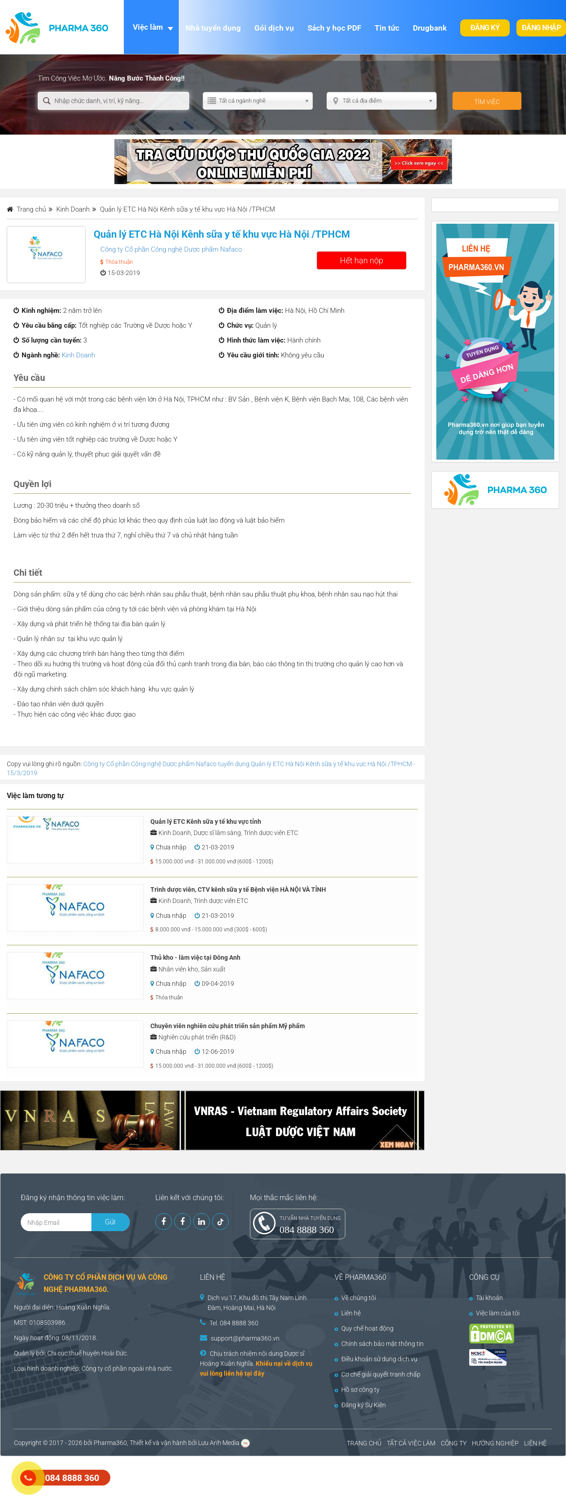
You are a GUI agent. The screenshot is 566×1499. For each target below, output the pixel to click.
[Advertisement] (164, 1476)
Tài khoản (486, 1297)
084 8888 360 (307, 1229)
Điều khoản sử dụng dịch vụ (376, 1359)
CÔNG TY (453, 1443)
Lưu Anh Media (219, 1442)
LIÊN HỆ (535, 1443)
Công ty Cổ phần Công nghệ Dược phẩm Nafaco (171, 249)
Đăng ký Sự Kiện (360, 1405)
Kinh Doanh (78, 355)
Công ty (92, 1368)
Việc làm (148, 27)
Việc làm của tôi (494, 1313)
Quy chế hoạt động (364, 1328)
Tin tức (387, 27)
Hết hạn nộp (361, 260)
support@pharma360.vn (245, 1338)
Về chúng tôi (355, 1297)
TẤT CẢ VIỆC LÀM (411, 1443)
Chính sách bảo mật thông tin (379, 1343)
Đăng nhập (541, 27)
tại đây (254, 1373)
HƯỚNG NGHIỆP (495, 1443)
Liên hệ (348, 1313)
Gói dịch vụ (274, 27)
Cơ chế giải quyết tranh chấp (378, 1374)
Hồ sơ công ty (357, 1389)
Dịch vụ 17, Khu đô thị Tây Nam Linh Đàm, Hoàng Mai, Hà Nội (257, 1302)
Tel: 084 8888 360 (233, 1323)
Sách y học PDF (334, 27)
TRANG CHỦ (364, 1443)
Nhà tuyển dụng (213, 27)
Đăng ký (485, 27)
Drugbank (430, 27)
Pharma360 (110, 1442)
